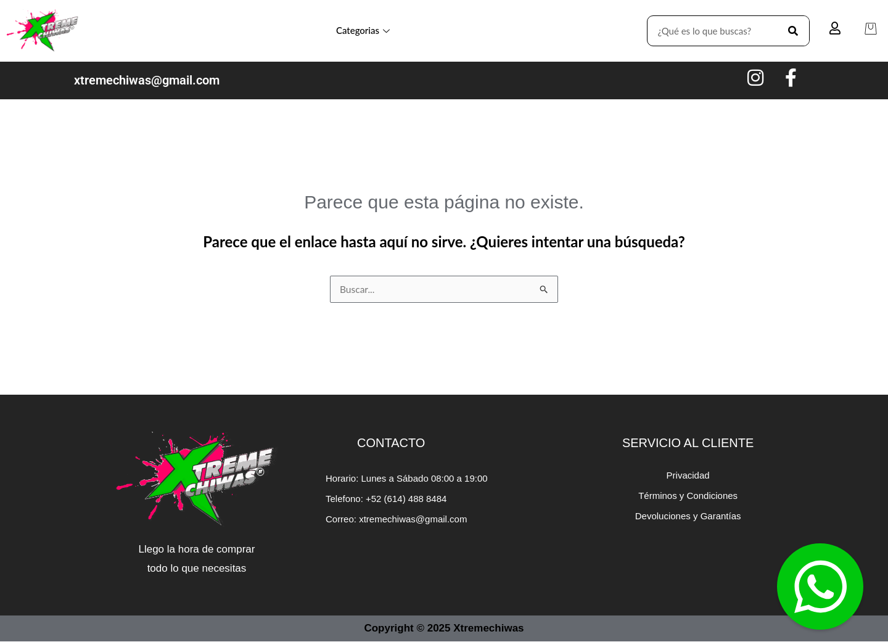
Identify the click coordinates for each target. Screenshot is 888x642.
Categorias (363, 30)
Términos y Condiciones (688, 496)
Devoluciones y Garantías (688, 516)
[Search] (793, 31)
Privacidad (688, 476)
